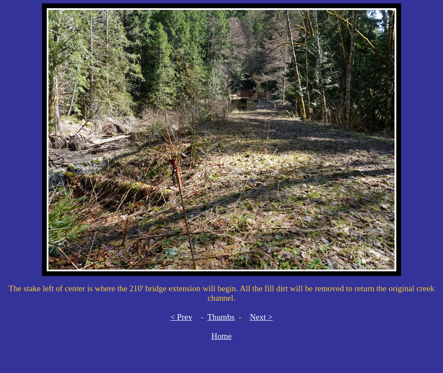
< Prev (181, 317)
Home (222, 336)
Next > (261, 317)
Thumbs (220, 317)
